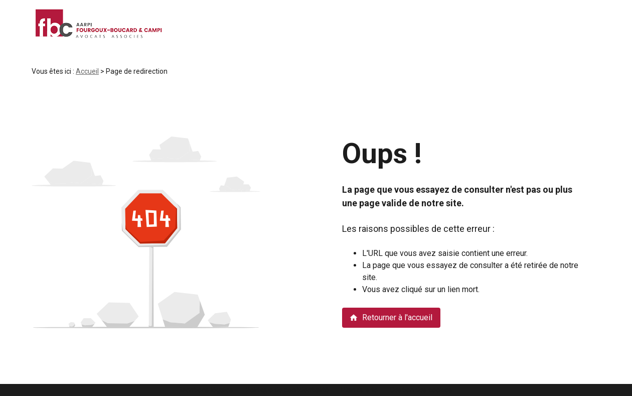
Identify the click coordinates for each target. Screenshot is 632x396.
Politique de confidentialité (287, 390)
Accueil (87, 71)
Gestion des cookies (421, 390)
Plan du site (359, 390)
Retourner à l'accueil (390, 317)
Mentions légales (206, 390)
